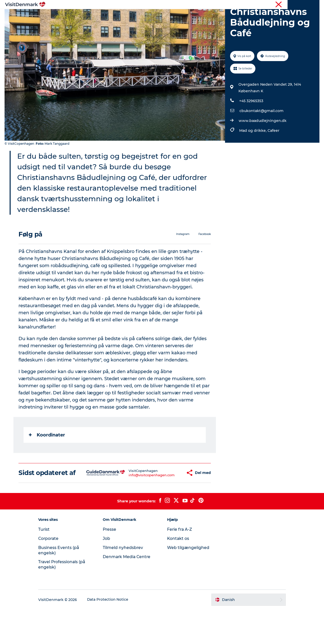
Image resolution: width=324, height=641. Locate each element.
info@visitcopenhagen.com (137, 503)
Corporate (311, 5)
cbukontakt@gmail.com (261, 135)
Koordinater (47, 459)
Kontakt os (178, 569)
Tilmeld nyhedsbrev (125, 579)
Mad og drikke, (253, 154)
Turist (294, 5)
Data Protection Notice (112, 631)
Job (108, 569)
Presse (112, 560)
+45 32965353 (251, 125)
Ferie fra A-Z (180, 560)
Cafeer (273, 154)
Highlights (98, 16)
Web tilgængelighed (188, 579)
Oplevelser (159, 16)
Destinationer (128, 16)
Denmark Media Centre (129, 588)
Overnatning (189, 16)
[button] (169, 500)
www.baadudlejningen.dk (262, 144)
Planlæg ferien (222, 16)
